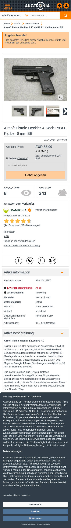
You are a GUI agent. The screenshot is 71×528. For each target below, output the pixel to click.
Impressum (9, 232)
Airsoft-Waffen (32, 23)
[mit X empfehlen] (41, 260)
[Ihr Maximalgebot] (35, 165)
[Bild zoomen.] (60, 97)
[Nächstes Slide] (64, 111)
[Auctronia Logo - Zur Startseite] (37, 6)
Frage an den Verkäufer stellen (19, 241)
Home (7, 23)
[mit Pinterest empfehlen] (30, 260)
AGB (6, 236)
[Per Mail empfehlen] (52, 260)
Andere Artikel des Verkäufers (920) (22, 245)
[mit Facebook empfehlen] (18, 260)
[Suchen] (65, 15)
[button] (19, 111)
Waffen (17, 23)
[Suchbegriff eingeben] (35, 15)
